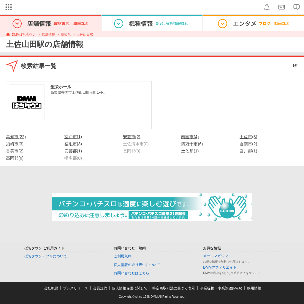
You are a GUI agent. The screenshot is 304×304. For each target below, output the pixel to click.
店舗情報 (48, 34)
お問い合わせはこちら (131, 273)
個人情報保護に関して (130, 288)
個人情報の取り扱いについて (137, 265)
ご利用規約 (123, 256)
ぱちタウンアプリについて (45, 256)
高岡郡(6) (14, 158)
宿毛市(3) (73, 144)
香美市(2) (14, 151)
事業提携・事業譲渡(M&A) (221, 288)
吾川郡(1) (248, 151)
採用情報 (254, 288)
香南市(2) (248, 144)
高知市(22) (16, 137)
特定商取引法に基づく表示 (173, 288)
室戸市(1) (73, 137)
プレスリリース (75, 288)
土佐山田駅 (85, 34)
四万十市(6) (192, 144)
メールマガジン (215, 256)
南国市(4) (190, 137)
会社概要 (51, 288)
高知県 (66, 34)
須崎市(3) (14, 144)
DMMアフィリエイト (220, 267)
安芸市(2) (131, 137)
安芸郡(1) (73, 151)
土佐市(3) (248, 137)
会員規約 (100, 288)
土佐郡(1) (190, 151)
